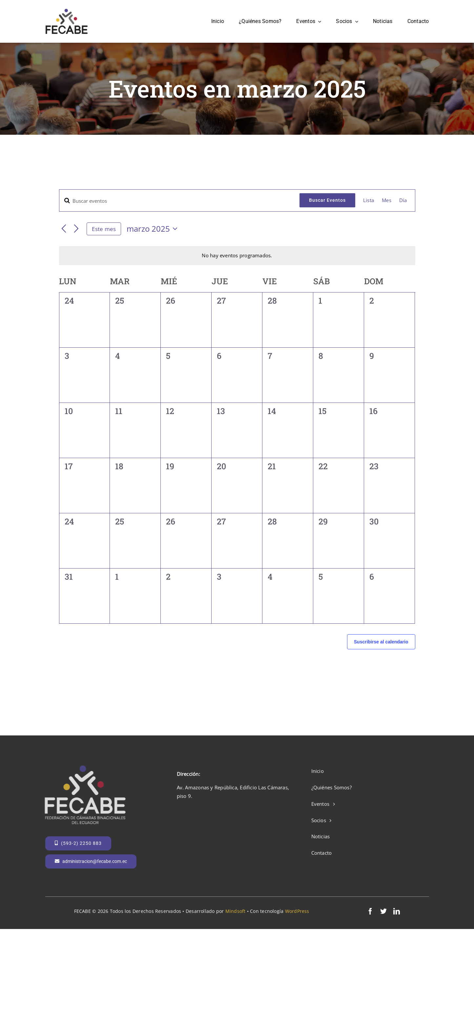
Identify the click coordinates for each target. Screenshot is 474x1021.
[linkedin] (396, 911)
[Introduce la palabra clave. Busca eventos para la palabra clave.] (179, 200)
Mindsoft (235, 911)
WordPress (297, 911)
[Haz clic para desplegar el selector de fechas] (154, 228)
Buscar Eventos (327, 200)
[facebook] (370, 911)
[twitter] (383, 911)
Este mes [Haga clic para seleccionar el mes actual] (104, 229)
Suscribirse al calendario (381, 641)
